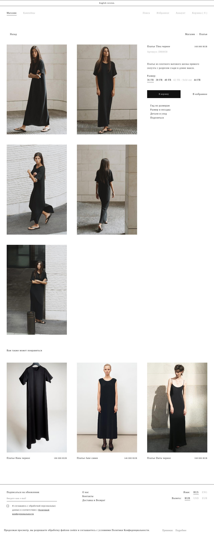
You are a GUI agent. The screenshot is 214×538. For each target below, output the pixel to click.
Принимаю (167, 530)
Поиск (146, 13)
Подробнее (180, 530)
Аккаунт (180, 13)
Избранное (163, 13)
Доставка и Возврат (93, 500)
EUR (204, 498)
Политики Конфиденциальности (130, 530)
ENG (204, 492)
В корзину (164, 94)
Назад (13, 34)
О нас (85, 492)
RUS (196, 492)
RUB (187, 498)
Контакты (88, 496)
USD (196, 498)
